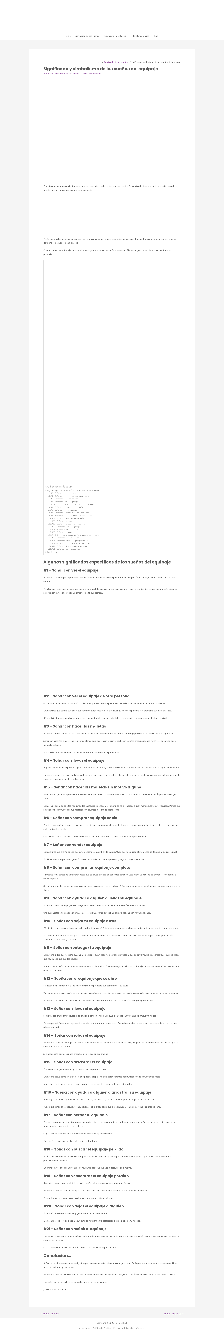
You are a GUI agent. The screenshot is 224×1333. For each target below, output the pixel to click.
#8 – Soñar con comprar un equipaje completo (70, 513)
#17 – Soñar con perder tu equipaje (66, 538)
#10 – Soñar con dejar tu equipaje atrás (68, 518)
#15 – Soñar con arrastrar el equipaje (67, 532)
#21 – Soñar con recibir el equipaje (66, 549)
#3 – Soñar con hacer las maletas (64, 499)
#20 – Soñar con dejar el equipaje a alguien (69, 546)
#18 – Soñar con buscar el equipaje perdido (70, 541)
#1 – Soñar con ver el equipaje (63, 493)
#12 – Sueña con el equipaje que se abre (68, 524)
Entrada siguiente (174, 1313)
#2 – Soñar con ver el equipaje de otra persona (70, 496)
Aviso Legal (85, 1328)
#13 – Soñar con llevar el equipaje (66, 527)
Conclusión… (52, 552)
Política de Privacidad (123, 1328)
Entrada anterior (49, 1313)
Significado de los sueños (67, 73)
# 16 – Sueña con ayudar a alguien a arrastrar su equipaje (75, 535)
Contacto (140, 1328)
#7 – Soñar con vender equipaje (64, 510)
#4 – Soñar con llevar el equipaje (64, 502)
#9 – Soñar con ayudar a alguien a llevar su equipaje (72, 515)
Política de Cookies (102, 1328)
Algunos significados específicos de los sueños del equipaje (73, 490)
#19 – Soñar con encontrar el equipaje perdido (71, 543)
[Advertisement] (112, 216)
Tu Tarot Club (121, 1323)
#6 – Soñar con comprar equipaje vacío (67, 507)
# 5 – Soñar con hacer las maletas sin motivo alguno (72, 504)
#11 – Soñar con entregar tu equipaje (67, 521)
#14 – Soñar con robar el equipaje (66, 529)
